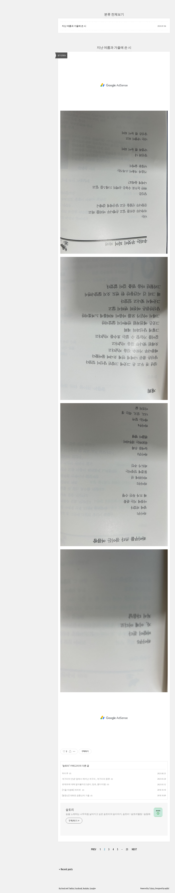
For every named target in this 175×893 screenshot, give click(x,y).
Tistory (151, 888)
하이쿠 (65, 773)
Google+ (93, 888)
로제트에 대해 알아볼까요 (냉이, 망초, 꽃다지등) (84, 784)
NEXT (134, 849)
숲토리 (66, 765)
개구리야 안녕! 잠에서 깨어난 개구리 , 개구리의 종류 (86, 779)
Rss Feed (62, 888)
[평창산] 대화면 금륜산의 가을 (75, 795)
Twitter (71, 888)
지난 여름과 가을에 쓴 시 (74, 26)
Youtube (86, 888)
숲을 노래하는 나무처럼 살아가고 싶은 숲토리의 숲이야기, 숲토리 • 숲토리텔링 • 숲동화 (108, 814)
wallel (167, 888)
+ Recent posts (66, 869)
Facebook (78, 888)
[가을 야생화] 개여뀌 (71, 790)
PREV (93, 849)
